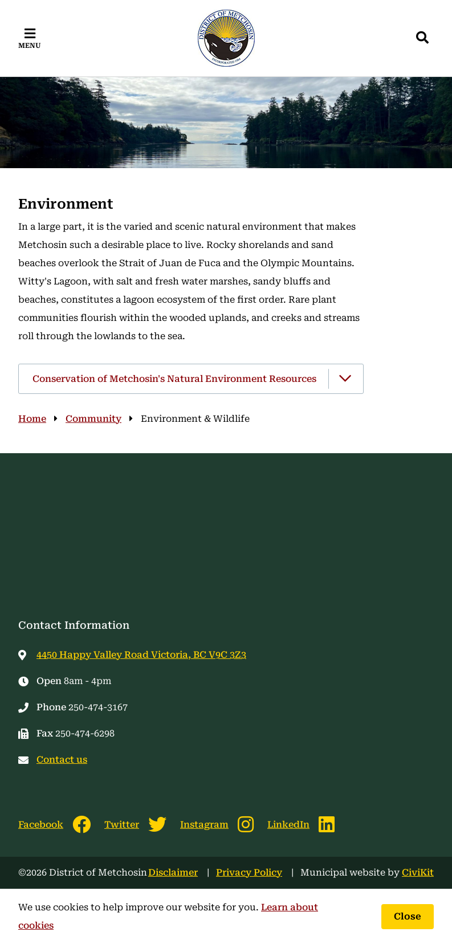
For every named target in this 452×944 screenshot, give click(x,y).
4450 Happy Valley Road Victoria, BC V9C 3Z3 (141, 654)
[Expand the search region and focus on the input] (422, 38)
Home (32, 418)
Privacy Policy (249, 872)
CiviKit (418, 872)
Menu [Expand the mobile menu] (29, 46)
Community (93, 418)
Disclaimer (173, 872)
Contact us (61, 759)
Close (407, 916)
